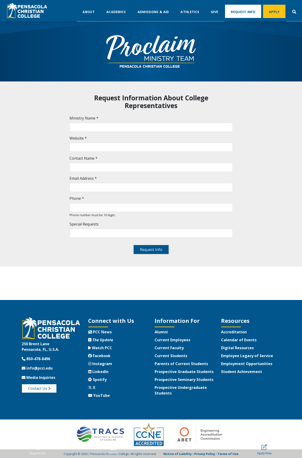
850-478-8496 (36, 358)
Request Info (243, 11)
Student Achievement (241, 371)
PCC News (100, 332)
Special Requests (84, 224)
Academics (116, 11)
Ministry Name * (83, 118)
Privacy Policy (204, 454)
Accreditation (234, 332)
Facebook (99, 355)
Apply (274, 11)
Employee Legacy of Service (247, 355)
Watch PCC (100, 347)
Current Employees (172, 339)
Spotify (97, 379)
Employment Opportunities (246, 363)
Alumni (161, 332)
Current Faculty (169, 347)
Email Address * (83, 178)
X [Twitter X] (91, 387)
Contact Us (39, 388)
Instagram (100, 363)
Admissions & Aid (153, 11)
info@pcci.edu (37, 368)
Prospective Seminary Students (184, 379)
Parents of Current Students (181, 363)
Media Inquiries (38, 377)
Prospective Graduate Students (184, 371)
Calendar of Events (239, 339)
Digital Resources (237, 347)
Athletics (190, 11)
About (89, 11)
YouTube (99, 395)
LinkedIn (98, 371)
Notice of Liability (177, 454)
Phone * (76, 198)
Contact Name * (83, 158)
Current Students (171, 355)
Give (214, 11)
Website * (78, 138)
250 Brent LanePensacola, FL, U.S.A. (40, 346)
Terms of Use (228, 454)
